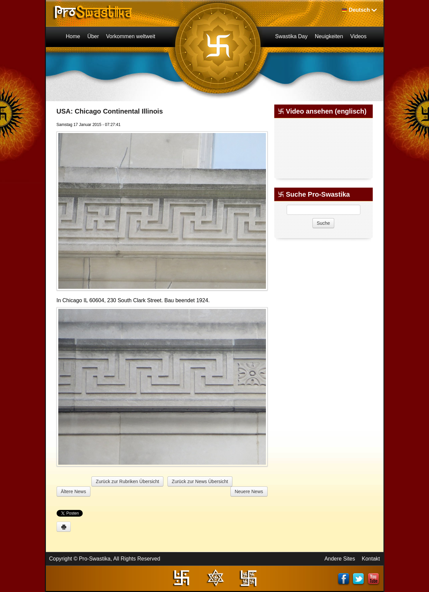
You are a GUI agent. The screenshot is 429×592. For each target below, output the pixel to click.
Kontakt (371, 559)
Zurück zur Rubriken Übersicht (127, 481)
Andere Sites (340, 559)
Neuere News (249, 491)
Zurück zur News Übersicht (200, 481)
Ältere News (73, 491)
